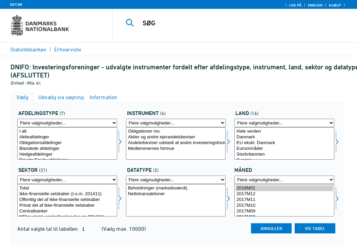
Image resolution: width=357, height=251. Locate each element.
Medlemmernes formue (176, 149)
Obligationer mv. (176, 131)
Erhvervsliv (67, 49)
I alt (67, 131)
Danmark (284, 137)
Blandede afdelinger (67, 149)
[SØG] (236, 23)
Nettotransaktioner (176, 194)
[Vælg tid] (284, 200)
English (315, 5)
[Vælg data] (176, 200)
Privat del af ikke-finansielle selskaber (67, 205)
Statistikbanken (28, 49)
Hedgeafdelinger (67, 154)
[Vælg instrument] (176, 143)
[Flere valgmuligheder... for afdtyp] (67, 123)
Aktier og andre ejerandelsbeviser (176, 137)
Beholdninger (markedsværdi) (176, 188)
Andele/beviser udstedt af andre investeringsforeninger (176, 143)
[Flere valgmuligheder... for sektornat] (67, 180)
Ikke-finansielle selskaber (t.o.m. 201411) (67, 194)
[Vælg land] (284, 143)
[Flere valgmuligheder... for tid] (284, 180)
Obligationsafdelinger (67, 143)
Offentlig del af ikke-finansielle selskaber (67, 200)
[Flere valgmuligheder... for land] (284, 123)
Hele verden (284, 131)
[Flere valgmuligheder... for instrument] (176, 123)
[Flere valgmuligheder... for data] (176, 180)
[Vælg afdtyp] (67, 143)
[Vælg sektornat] (67, 200)
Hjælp (335, 5)
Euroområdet (284, 149)
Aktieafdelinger (67, 137)
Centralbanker (67, 211)
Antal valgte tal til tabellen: (48, 229)
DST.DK (16, 4)
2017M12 (284, 194)
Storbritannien (284, 154)
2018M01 (284, 188)
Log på (295, 5)
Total (67, 188)
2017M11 (284, 200)
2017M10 (284, 205)
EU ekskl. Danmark (284, 143)
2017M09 (284, 211)
